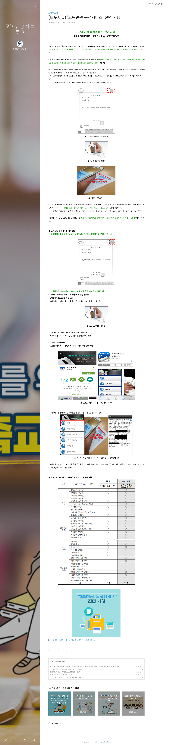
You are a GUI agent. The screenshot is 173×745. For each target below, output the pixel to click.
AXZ (106, 742)
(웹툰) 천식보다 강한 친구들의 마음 (70, 675)
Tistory (119, 742)
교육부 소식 (63, 13)
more (152, 688)
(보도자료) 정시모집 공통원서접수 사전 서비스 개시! (75, 669)
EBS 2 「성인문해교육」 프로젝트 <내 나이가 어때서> (75, 677)
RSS (25, 740)
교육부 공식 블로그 (20, 29)
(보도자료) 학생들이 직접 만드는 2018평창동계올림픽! (76, 672)
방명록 (15, 740)
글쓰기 (6, 740)
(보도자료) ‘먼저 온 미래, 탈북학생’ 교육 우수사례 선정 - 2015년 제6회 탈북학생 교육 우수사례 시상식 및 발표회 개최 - (95, 667)
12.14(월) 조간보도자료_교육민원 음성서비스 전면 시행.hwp (82, 640)
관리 (34, 740)
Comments (64, 723)
